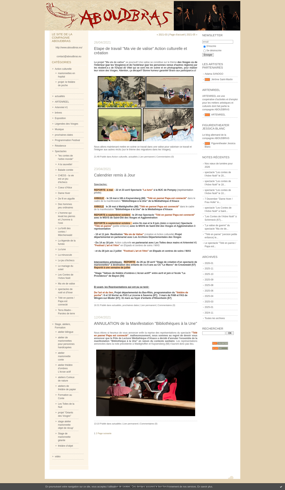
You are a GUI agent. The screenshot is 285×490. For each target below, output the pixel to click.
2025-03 (209, 301)
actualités (60, 96)
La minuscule (65, 255)
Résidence (60, 145)
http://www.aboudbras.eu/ (69, 47)
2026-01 (209, 263)
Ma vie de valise (66, 283)
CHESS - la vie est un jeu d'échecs (66, 179)
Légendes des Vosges (66, 123)
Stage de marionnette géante (64, 437)
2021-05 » (192, 34)
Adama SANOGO (214, 73)
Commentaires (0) (165, 156)
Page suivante (104, 433)
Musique (59, 129)
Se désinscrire (212, 50)
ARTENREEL (62, 101)
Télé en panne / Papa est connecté (66, 301)
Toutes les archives (215, 318)
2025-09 (209, 279)
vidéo (58, 456)
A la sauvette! (65, 164)
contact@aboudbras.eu (69, 56)
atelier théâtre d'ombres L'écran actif (65, 368)
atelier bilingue (65, 332)
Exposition (60, 118)
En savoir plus (204, 486)
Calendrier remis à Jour (114, 175)
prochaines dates (64, 134)
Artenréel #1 (61, 107)
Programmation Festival (67, 140)
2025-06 (209, 290)
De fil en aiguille (66, 198)
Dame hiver (64, 193)
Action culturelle (63, 69)
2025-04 (209, 296)
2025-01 (209, 307)
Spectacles (60, 151)
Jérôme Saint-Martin (222, 79)
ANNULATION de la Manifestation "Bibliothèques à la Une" (145, 323)
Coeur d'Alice (65, 187)
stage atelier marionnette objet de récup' (65, 425)
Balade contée (65, 170)
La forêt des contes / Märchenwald (65, 231)
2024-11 (209, 312)
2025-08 (209, 285)
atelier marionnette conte (64, 356)
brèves (58, 112)
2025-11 (209, 268)
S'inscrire (209, 46)
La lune (62, 249)
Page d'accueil (177, 34)
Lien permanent (147, 156)
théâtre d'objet (65, 445)
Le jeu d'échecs (66, 260)
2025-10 (209, 274)
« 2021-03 (162, 34)
